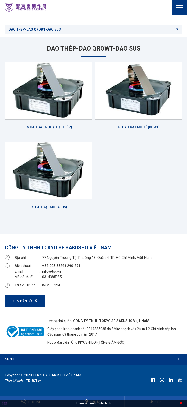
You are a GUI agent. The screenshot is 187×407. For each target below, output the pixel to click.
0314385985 (52, 277)
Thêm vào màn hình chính (93, 403)
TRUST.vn (34, 381)
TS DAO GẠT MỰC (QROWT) (138, 127)
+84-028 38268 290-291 (61, 266)
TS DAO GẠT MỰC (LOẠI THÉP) (48, 127)
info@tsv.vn (51, 271)
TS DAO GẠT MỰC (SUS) (48, 207)
